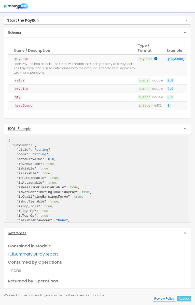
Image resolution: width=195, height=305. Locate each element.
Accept (184, 298)
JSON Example (19, 128)
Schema (14, 32)
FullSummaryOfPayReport (33, 254)
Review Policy (164, 298)
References (17, 233)
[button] (97, 20)
